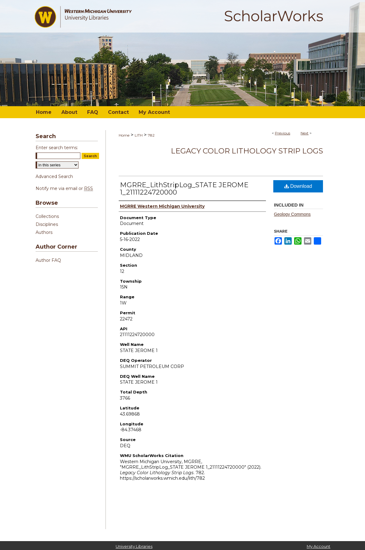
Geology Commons (292, 214)
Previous (282, 133)
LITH (139, 135)
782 (151, 135)
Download (298, 186)
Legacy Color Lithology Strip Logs (247, 150)
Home (124, 135)
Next (305, 133)
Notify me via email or (64, 188)
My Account (318, 546)
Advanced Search (54, 176)
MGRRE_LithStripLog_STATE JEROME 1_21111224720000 (184, 188)
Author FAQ (48, 260)
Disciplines (47, 224)
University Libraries (134, 546)
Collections (47, 216)
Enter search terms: (57, 147)
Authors (44, 232)
